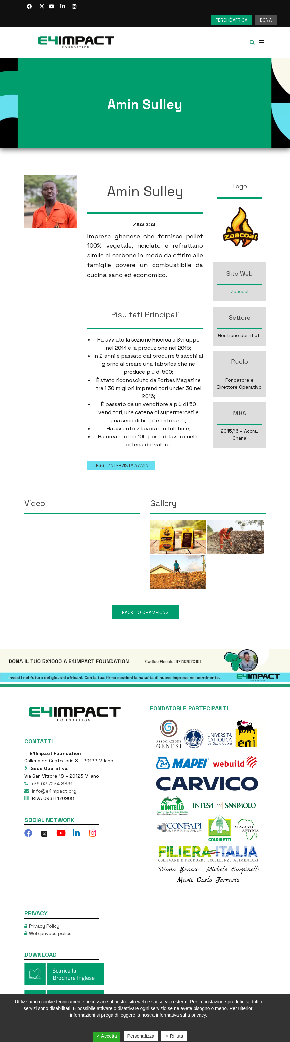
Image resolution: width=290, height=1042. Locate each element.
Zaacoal (239, 291)
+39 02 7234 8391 (51, 784)
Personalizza (140, 1036)
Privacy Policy (44, 926)
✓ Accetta (106, 1036)
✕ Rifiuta (174, 1036)
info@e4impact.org (53, 791)
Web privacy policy (50, 933)
